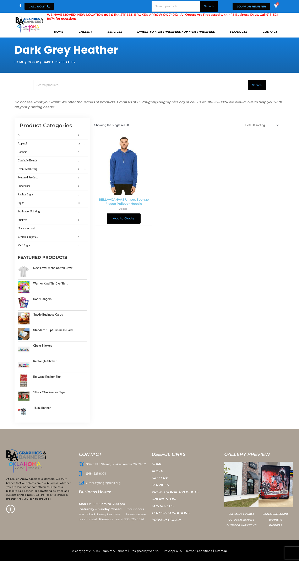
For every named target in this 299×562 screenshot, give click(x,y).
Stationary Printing (49, 212)
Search (209, 6)
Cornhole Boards (49, 161)
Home (58, 32)
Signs (49, 203)
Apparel (52, 144)
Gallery (85, 32)
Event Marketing (52, 169)
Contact (269, 32)
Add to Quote (123, 219)
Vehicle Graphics (49, 237)
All (49, 135)
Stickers (49, 220)
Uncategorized (49, 229)
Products (238, 32)
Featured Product (49, 178)
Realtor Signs (49, 195)
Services (115, 32)
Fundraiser (49, 186)
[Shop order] (260, 125)
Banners (49, 152)
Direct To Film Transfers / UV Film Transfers (176, 32)
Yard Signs (49, 246)
